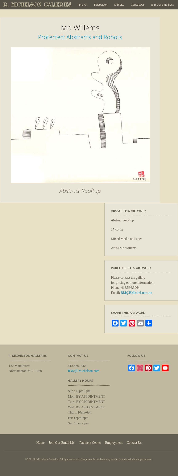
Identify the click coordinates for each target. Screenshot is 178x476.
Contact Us (138, 5)
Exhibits (119, 5)
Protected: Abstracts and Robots (80, 37)
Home (40, 442)
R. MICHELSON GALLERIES (37, 4)
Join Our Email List (162, 5)
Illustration (101, 5)
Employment (114, 442)
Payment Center (90, 442)
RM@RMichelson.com (136, 292)
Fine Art (82, 5)
